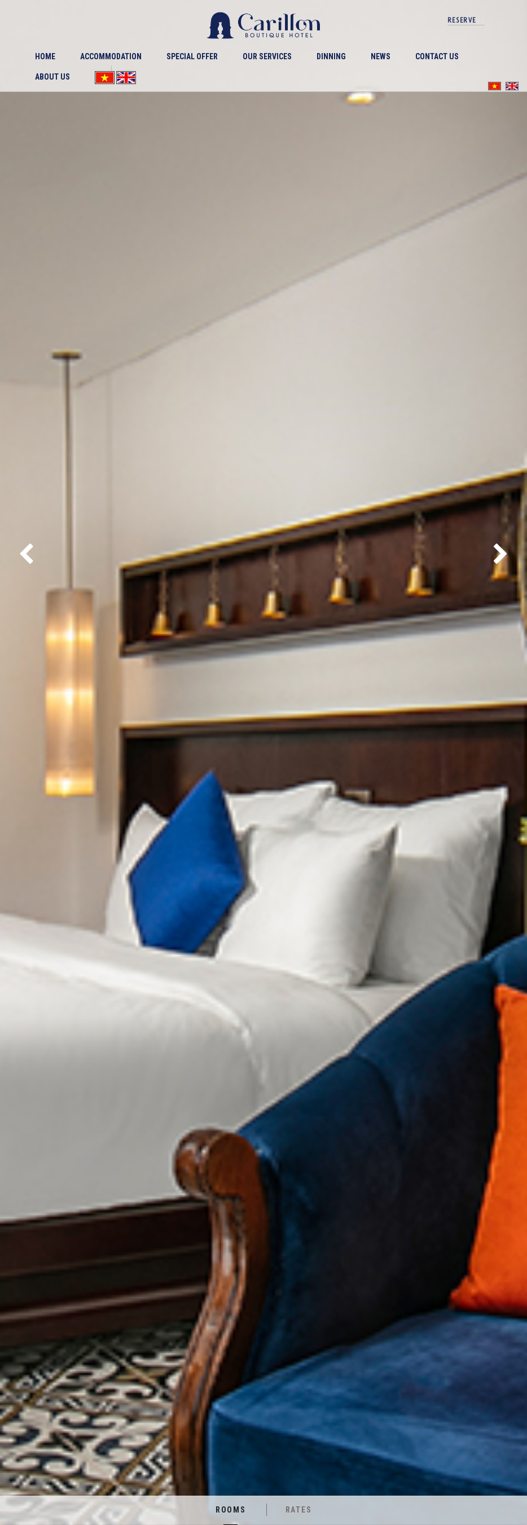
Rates (299, 1509)
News (380, 56)
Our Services (267, 56)
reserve (461, 20)
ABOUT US (52, 76)
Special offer (192, 56)
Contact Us (437, 56)
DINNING (331, 56)
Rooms (231, 1509)
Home (45, 56)
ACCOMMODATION (111, 56)
